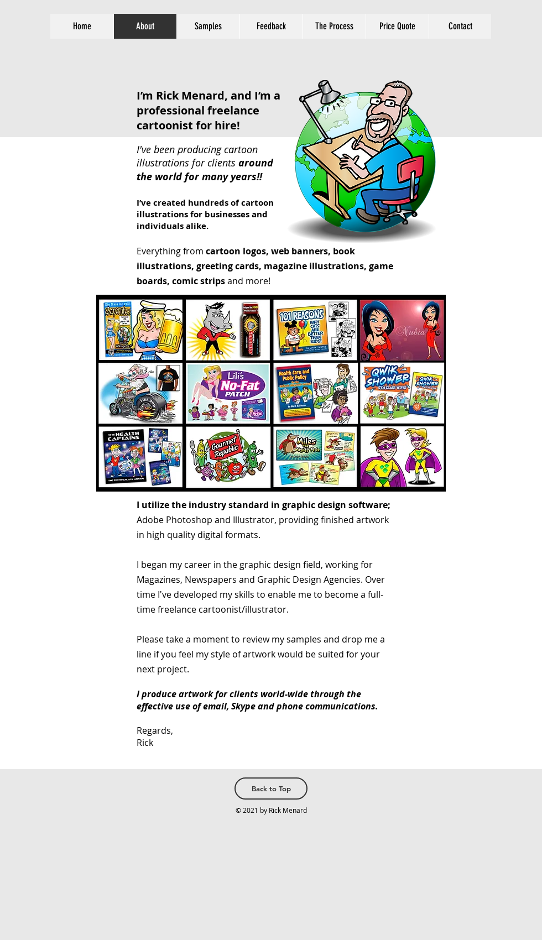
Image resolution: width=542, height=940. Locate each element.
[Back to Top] (271, 788)
